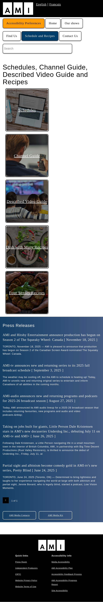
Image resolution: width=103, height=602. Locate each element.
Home (53, 23)
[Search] (37, 48)
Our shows (72, 23)
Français (55, 4)
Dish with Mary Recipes (27, 247)
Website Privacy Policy (26, 580)
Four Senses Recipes (27, 292)
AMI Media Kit (55, 515)
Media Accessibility (61, 562)
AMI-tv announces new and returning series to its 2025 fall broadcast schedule (46, 368)
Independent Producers (26, 568)
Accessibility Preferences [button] (23, 23)
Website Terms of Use (25, 587)
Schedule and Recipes (40, 36)
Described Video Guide (27, 201)
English (41, 4)
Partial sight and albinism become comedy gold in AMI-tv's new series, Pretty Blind (50, 468)
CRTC (18, 574)
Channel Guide (27, 155)
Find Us (11, 36)
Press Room (21, 562)
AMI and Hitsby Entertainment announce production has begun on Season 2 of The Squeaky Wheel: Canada (51, 337)
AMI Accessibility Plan (62, 568)
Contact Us (70, 36)
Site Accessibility (60, 591)
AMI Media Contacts (19, 515)
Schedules (27, 110)
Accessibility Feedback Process (67, 574)
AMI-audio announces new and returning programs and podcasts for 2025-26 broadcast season (50, 398)
